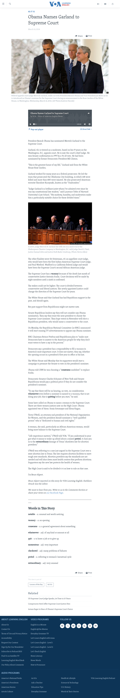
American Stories (8, 687)
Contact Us (5, 629)
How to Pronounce (38, 665)
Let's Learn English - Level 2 (42, 647)
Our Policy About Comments (12, 665)
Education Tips (37, 687)
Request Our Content (9, 643)
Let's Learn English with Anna (43, 638)
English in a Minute (38, 625)
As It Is (31, 12)
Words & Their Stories (70, 692)
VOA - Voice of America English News (48, 116)
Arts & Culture (7, 692)
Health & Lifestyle (68, 678)
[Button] (79, 36)
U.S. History (66, 687)
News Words (36, 660)
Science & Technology (69, 683)
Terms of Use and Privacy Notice (14, 634)
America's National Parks (11, 678)
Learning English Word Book (12, 660)
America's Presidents (10, 683)
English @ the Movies (39, 629)
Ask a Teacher (37, 683)
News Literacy (36, 656)
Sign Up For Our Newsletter (12, 647)
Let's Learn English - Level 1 (42, 643)
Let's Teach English (38, 652)
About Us (5, 625)
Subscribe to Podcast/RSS (11, 652)
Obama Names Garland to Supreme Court (49, 113)
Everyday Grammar (39, 692)
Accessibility (6, 638)
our (48, 493)
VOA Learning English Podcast (103, 678)
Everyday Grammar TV (40, 634)
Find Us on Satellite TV (10, 656)
